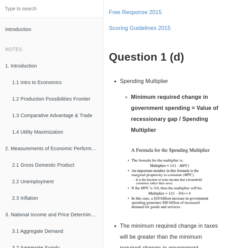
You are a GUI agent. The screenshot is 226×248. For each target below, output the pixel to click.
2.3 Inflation (25, 198)
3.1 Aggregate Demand (37, 231)
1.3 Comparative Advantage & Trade (52, 115)
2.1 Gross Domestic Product (43, 165)
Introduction (18, 29)
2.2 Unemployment (33, 181)
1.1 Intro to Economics (37, 82)
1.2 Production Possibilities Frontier (51, 99)
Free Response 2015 (135, 12)
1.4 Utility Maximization (37, 132)
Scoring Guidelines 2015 (140, 28)
